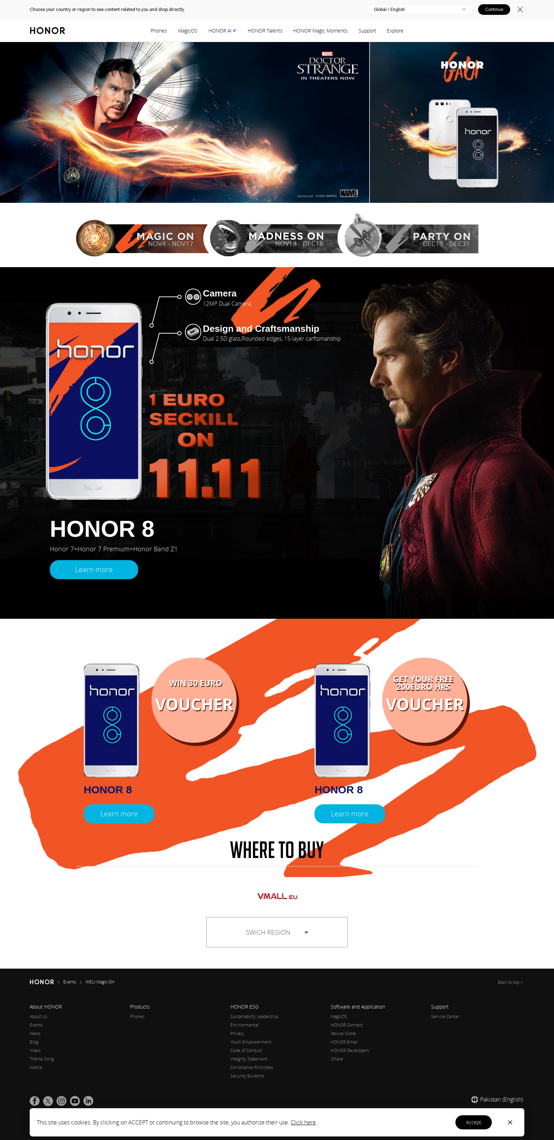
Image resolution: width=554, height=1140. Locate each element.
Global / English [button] (389, 9)
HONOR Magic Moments (320, 30)
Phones (159, 30)
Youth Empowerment (250, 1042)
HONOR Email (344, 1042)
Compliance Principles (251, 1067)
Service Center (445, 1016)
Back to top (509, 982)
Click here (303, 1122)
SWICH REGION (277, 932)
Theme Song (42, 1059)
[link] (35, 1101)
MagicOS (188, 30)
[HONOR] (46, 982)
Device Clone (343, 1033)
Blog (34, 1042)
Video (35, 1050)
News (35, 1033)
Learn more (94, 569)
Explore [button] (395, 30)
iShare (337, 1059)
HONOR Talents (265, 30)
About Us (38, 1016)
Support (367, 30)
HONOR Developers (350, 1050)
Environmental (244, 1025)
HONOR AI (222, 30)
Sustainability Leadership (254, 1016)
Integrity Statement (248, 1059)
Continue (494, 9)
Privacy (237, 1033)
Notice (36, 1067)
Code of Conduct (246, 1050)
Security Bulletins (247, 1076)
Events (36, 1025)
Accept (473, 1122)
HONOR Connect (347, 1025)
